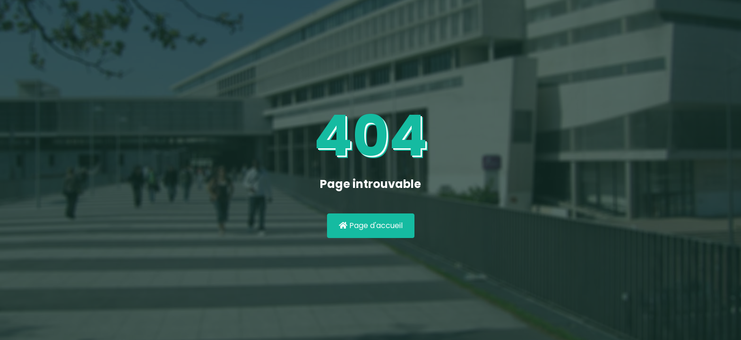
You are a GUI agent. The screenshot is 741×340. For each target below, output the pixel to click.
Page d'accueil (371, 225)
